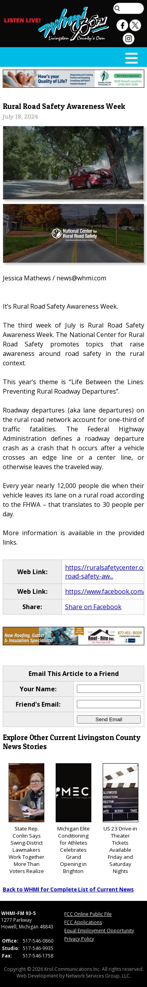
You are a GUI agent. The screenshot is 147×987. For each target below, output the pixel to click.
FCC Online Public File (88, 914)
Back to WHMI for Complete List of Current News (68, 889)
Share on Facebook (93, 606)
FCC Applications (83, 922)
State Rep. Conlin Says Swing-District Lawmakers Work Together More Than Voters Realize (26, 819)
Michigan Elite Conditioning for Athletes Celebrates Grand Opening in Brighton (73, 819)
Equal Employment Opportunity (99, 930)
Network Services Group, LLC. (98, 975)
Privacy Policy (79, 938)
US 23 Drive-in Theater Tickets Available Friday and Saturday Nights (120, 819)
